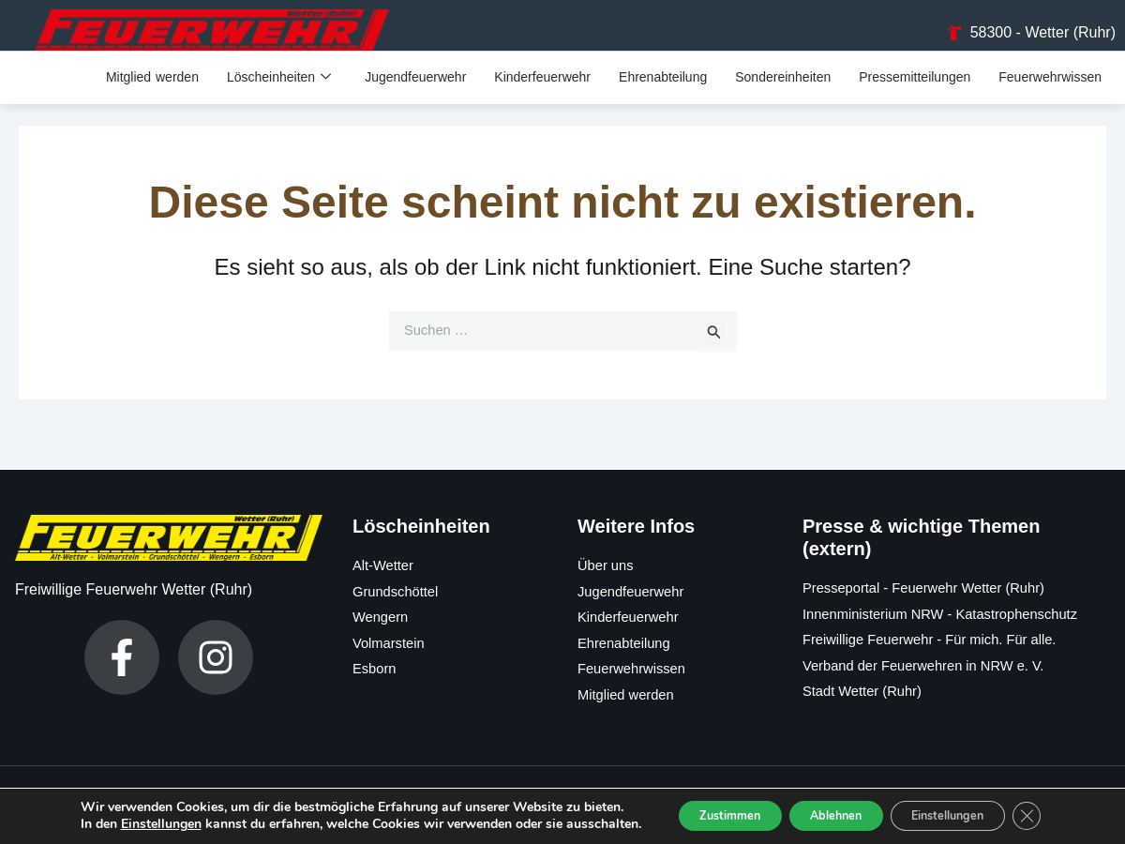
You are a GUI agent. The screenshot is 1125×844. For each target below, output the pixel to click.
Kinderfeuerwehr (542, 91)
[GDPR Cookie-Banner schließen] (1039, 801)
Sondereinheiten (783, 91)
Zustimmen (688, 800)
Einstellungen (146, 809)
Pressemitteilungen (914, 91)
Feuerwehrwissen (1050, 91)
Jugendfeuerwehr (415, 91)
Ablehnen (814, 800)
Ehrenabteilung (663, 91)
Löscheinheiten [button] (279, 92)
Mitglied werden (152, 91)
